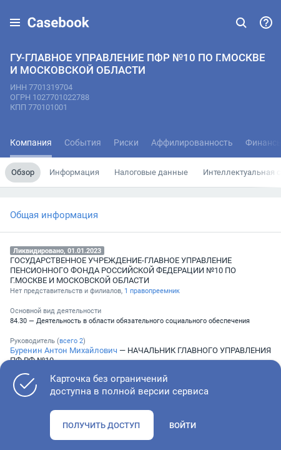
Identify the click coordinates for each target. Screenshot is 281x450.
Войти (182, 425)
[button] (15, 22)
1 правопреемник (152, 290)
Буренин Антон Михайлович (63, 350)
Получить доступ (101, 425)
